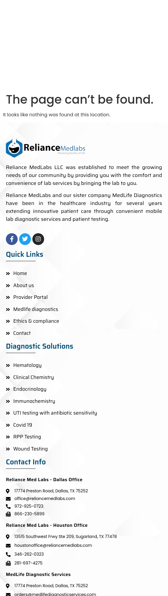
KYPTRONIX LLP (144, 582)
